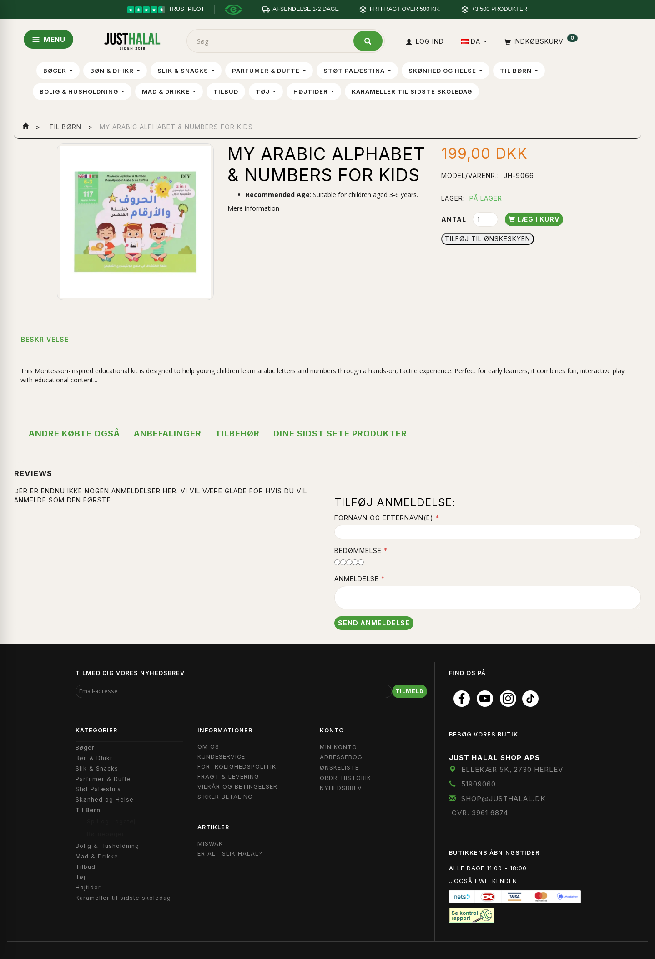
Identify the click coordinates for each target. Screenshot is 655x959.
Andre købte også (74, 433)
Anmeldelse (356, 579)
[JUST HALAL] (132, 39)
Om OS (208, 746)
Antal (454, 219)
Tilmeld (409, 691)
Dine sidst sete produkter (340, 433)
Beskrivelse (45, 339)
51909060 (478, 784)
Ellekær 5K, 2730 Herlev (512, 769)
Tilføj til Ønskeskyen (487, 239)
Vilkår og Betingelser (237, 786)
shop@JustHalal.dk (503, 798)
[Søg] (368, 41)
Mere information (253, 208)
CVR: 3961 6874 (480, 812)
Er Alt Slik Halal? (229, 853)
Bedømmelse (358, 550)
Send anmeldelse (374, 623)
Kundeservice (221, 756)
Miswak (210, 843)
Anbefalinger (168, 433)
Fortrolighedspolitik (236, 766)
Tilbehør (237, 433)
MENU (48, 39)
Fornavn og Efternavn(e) (383, 518)
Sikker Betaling (225, 796)
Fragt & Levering (228, 776)
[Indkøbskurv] (540, 41)
